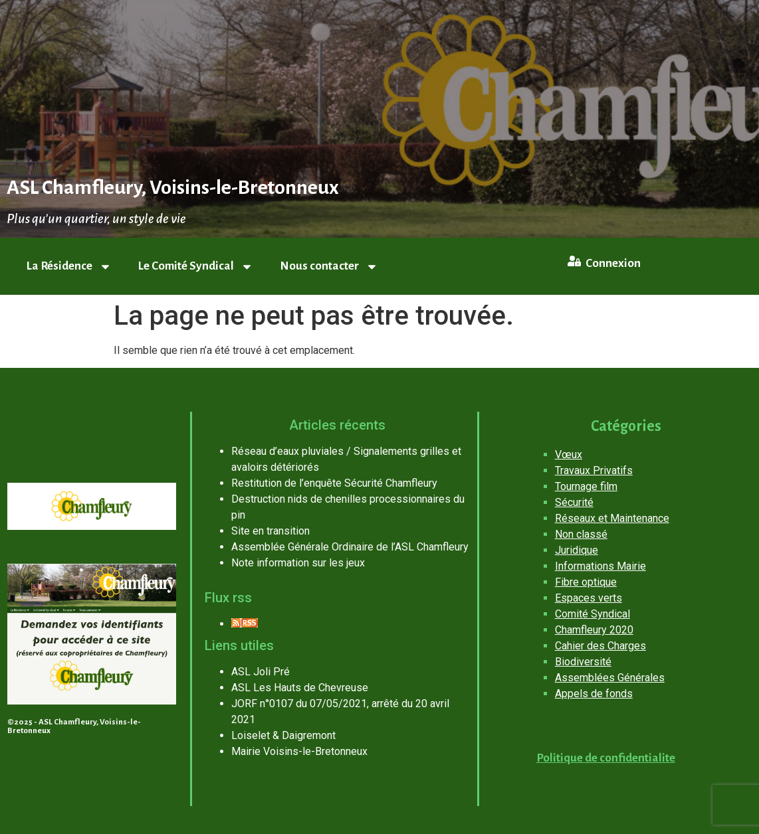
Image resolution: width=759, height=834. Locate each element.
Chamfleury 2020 (594, 630)
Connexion (613, 263)
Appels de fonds (594, 693)
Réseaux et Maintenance (612, 518)
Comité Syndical (592, 614)
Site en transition (270, 531)
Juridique (576, 550)
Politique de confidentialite (605, 758)
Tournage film (586, 486)
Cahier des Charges (600, 645)
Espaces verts (588, 598)
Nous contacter (329, 267)
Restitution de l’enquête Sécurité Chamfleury (334, 483)
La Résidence (69, 267)
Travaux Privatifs (594, 470)
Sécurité (574, 502)
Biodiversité (583, 661)
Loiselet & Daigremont (283, 735)
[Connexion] (574, 261)
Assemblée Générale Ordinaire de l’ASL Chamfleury (350, 547)
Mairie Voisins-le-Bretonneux (299, 751)
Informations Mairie (600, 566)
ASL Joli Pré (260, 671)
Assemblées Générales (610, 677)
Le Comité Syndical (195, 267)
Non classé (581, 534)
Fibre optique (586, 582)
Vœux (568, 454)
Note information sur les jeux (298, 562)
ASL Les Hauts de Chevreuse (299, 687)
